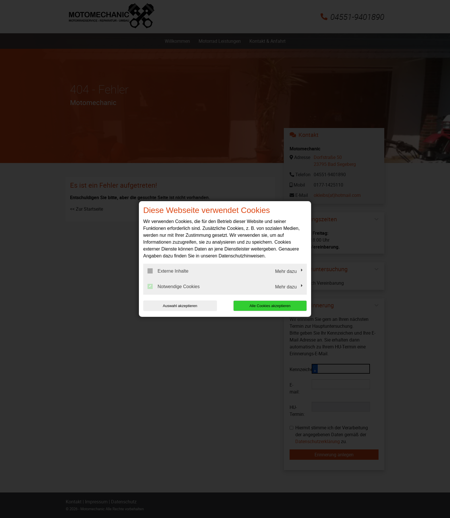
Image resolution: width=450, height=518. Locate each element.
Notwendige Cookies (174, 286)
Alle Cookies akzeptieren (269, 306)
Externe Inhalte (168, 270)
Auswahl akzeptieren (180, 306)
